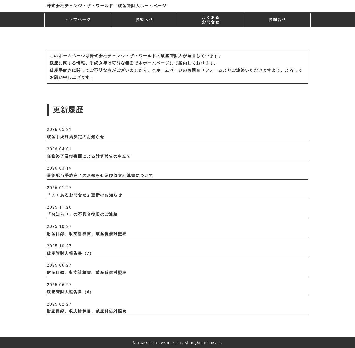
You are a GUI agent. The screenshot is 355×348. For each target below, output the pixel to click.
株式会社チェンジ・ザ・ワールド (107, 5)
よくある (211, 19)
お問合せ (277, 19)
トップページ (77, 19)
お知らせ (144, 19)
